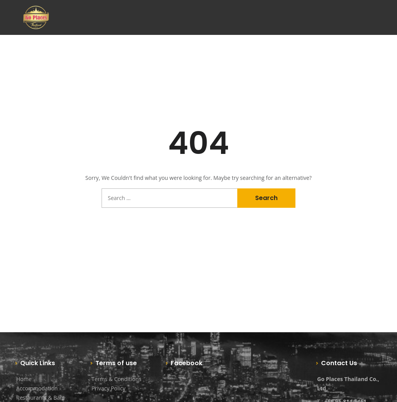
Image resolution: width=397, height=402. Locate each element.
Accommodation (37, 388)
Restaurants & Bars (40, 397)
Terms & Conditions (116, 379)
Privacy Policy (108, 388)
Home (24, 379)
